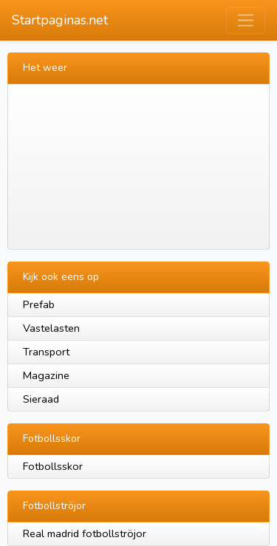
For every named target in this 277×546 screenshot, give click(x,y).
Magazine (46, 375)
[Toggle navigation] (245, 20)
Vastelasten (51, 328)
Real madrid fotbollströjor (84, 533)
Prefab (39, 304)
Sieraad (41, 399)
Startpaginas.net (60, 20)
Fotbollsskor (53, 466)
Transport (46, 351)
